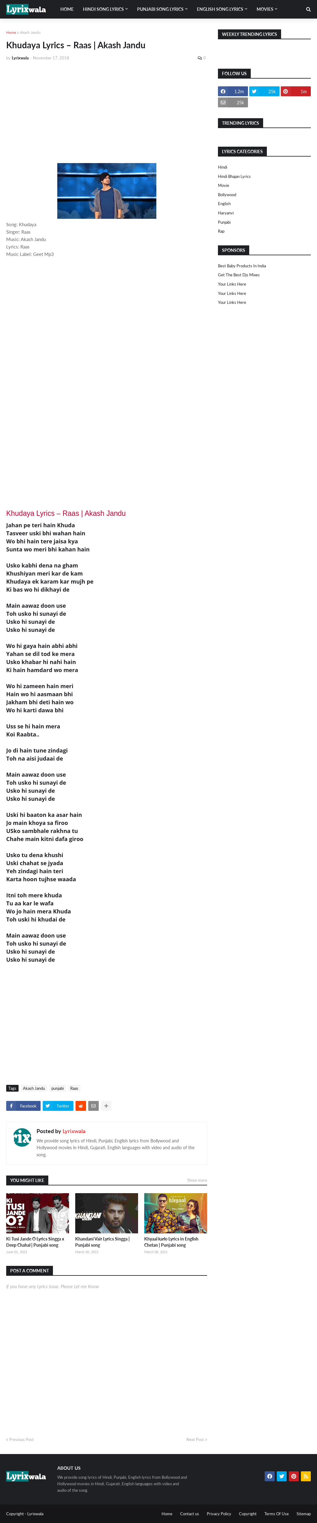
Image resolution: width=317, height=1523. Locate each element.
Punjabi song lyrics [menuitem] (160, 9)
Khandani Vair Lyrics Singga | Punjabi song (102, 1242)
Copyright (248, 1513)
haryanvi (226, 212)
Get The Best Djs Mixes (239, 274)
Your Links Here (232, 284)
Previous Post (21, 1439)
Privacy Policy (219, 1513)
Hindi (222, 167)
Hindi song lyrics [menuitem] (103, 9)
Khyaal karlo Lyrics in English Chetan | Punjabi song (171, 1242)
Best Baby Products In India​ (242, 265)
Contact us (189, 1513)
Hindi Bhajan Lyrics (234, 176)
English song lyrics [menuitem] (220, 9)
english (224, 203)
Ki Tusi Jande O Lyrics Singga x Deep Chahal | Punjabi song (35, 1242)
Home (11, 32)
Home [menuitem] (67, 9)
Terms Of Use (276, 1513)
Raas (74, 1088)
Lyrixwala (74, 1131)
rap (221, 231)
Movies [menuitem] (265, 9)
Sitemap (304, 1513)
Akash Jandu (30, 32)
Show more (197, 1180)
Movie (223, 185)
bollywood (227, 194)
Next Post (195, 1439)
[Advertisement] (106, 112)
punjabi (57, 1088)
